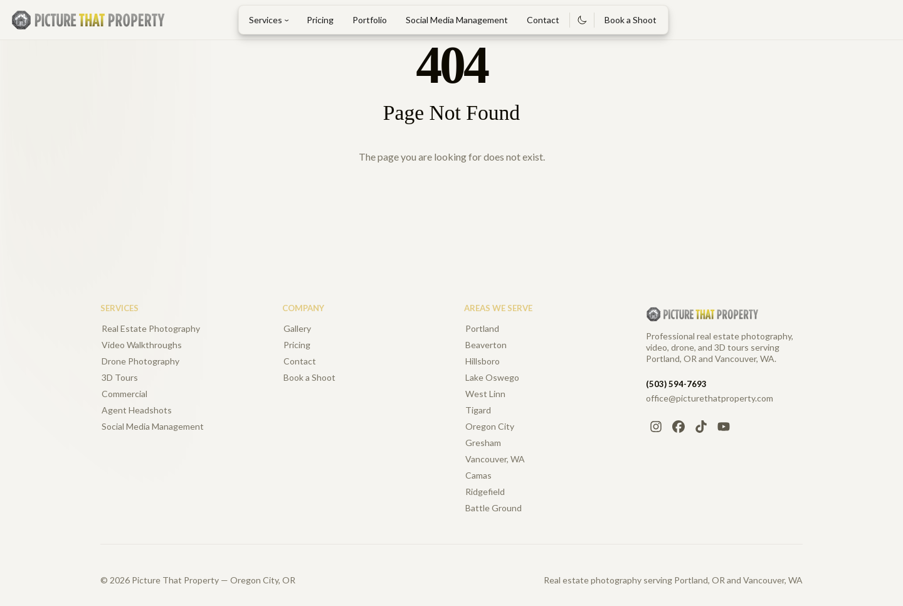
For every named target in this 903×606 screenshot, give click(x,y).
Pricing (320, 19)
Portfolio (369, 19)
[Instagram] (656, 427)
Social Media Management (457, 19)
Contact (543, 19)
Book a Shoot (631, 19)
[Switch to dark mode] (582, 20)
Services (271, 19)
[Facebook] (678, 427)
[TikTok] (701, 427)
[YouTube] (724, 427)
